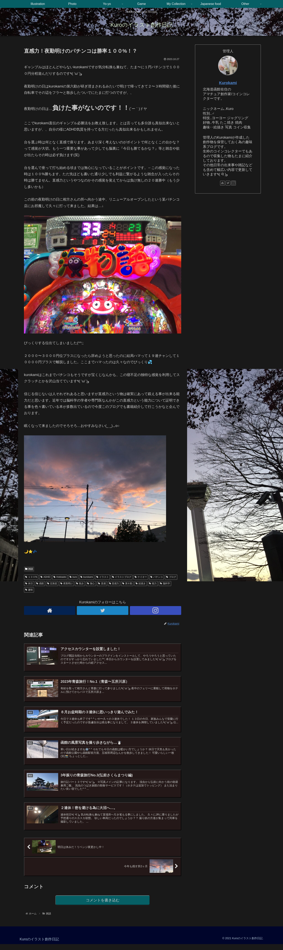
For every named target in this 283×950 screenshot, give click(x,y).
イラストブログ (121, 577)
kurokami (86, 577)
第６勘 (127, 583)
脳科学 (165, 583)
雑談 (29, 569)
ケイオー (141, 577)
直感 (102, 583)
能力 (153, 583)
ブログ (171, 577)
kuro (73, 577)
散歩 (80, 583)
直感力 (114, 583)
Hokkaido (59, 577)
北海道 (52, 583)
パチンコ (156, 577)
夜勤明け (66, 583)
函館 (40, 583)
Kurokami (228, 83)
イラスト (102, 577)
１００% (31, 577)
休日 (29, 583)
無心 (91, 583)
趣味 (29, 589)
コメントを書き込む (103, 905)
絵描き (141, 583)
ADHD (45, 577)
